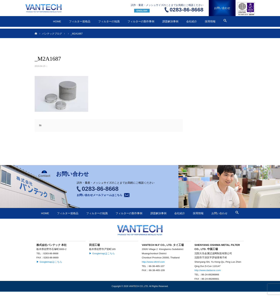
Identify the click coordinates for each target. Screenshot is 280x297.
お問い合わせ (222, 7)
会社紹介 (191, 21)
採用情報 (210, 21)
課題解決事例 (170, 21)
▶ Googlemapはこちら (49, 262)
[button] (225, 21)
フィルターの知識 (109, 21)
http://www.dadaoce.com (207, 270)
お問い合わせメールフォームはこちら (99, 195)
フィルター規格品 (79, 21)
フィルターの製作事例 (141, 21)
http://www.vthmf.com (153, 262)
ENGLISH (141, 10)
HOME (57, 21)
